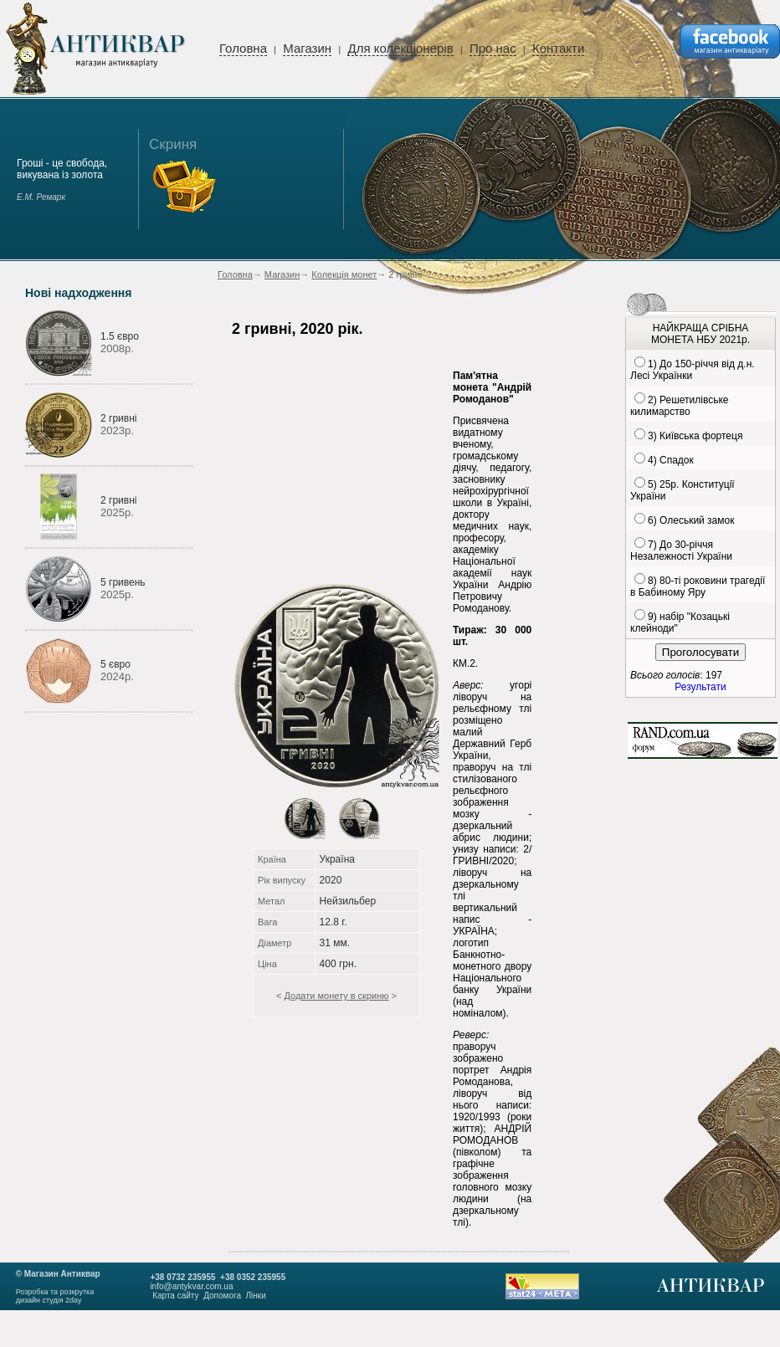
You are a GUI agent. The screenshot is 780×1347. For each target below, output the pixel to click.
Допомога (222, 1295)
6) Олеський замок (691, 520)
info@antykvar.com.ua (191, 1286)
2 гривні (118, 418)
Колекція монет (344, 274)
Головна (243, 48)
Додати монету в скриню (336, 996)
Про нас (493, 48)
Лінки (256, 1295)
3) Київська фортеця (695, 436)
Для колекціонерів (400, 48)
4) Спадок (671, 460)
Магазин (307, 48)
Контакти (558, 48)
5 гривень (123, 582)
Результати (700, 687)
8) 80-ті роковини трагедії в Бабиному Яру (697, 586)
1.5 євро (119, 336)
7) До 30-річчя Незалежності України (681, 550)
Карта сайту (175, 1295)
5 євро (115, 664)
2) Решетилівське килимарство (679, 405)
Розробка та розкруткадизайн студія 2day (55, 1296)
